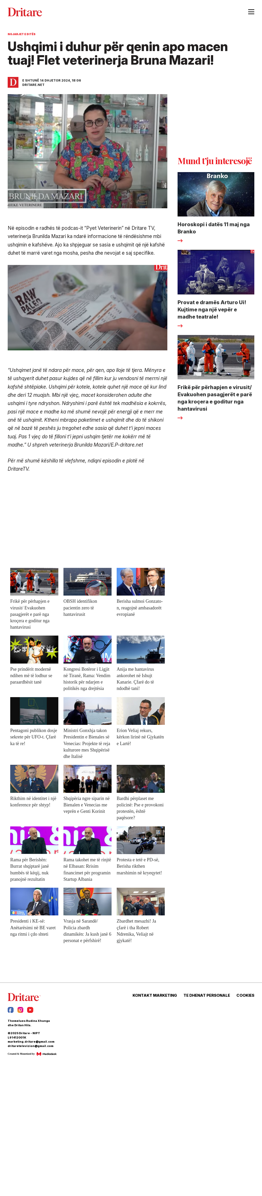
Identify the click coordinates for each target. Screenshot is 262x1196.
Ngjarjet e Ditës (22, 34)
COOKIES (245, 995)
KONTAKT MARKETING (155, 995)
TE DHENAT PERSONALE (206, 995)
